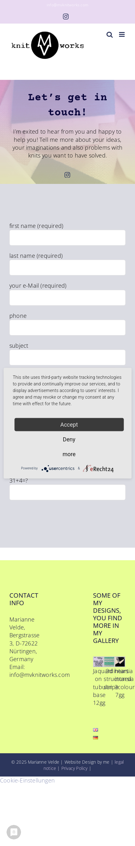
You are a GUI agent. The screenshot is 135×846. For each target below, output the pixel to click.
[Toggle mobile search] (109, 34)
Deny (69, 439)
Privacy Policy (74, 768)
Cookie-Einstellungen (27, 780)
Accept (69, 424)
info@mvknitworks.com (67, 5)
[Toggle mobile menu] (122, 34)
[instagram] (67, 175)
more (69, 454)
